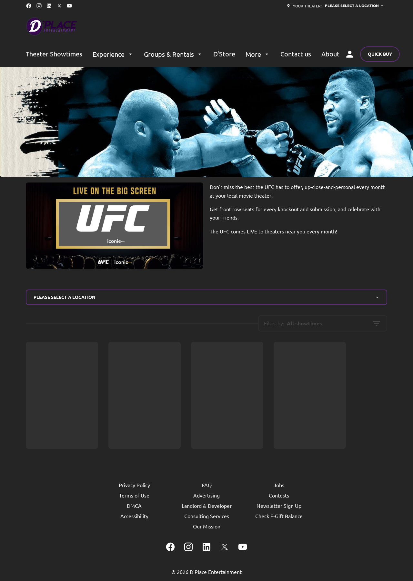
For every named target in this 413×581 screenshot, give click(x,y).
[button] (206, 122)
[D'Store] (224, 54)
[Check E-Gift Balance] (279, 516)
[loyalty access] (350, 54)
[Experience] (113, 54)
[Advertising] (206, 495)
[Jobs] (279, 485)
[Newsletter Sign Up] (279, 505)
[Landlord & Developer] (207, 505)
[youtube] (69, 6)
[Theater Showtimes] (54, 54)
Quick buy (380, 54)
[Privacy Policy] (134, 485)
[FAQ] (207, 485)
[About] (330, 54)
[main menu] (182, 54)
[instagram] (39, 6)
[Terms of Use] (134, 495)
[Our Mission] (206, 526)
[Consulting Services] (206, 516)
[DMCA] (134, 505)
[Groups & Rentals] (173, 54)
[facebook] (29, 6)
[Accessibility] (134, 516)
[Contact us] (295, 54)
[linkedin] (49, 6)
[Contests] (279, 495)
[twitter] (59, 6)
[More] (258, 54)
